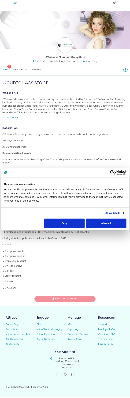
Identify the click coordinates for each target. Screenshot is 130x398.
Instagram (65, 376)
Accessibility (12, 345)
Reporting (72, 330)
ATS (69, 325)
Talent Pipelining (46, 335)
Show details (112, 213)
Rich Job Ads (12, 330)
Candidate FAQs (107, 335)
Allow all (106, 223)
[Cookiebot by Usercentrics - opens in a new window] (112, 172)
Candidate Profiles (77, 335)
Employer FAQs (106, 330)
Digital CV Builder (46, 340)
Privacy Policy (105, 345)
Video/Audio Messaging (50, 330)
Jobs (6, 69)
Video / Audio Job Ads (18, 335)
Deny (64, 223)
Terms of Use (105, 340)
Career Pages (13, 325)
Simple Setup (74, 340)
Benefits (36, 70)
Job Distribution (14, 340)
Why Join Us (20, 70)
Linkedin (59, 376)
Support (102, 325)
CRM (39, 325)
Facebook (72, 376)
